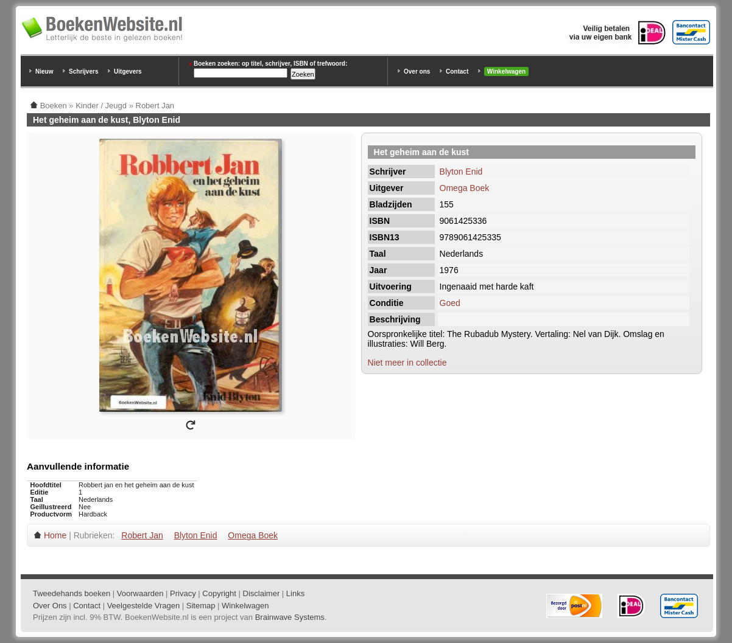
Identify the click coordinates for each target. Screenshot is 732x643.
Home (55, 535)
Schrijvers (83, 71)
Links (295, 593)
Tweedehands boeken (71, 593)
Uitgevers (128, 71)
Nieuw (44, 71)
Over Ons (50, 605)
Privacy (183, 593)
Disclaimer (261, 593)
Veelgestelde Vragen (143, 605)
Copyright (219, 593)
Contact (457, 71)
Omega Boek (465, 188)
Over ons (417, 71)
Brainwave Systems (290, 617)
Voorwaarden (140, 593)
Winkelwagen (506, 71)
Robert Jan (142, 535)
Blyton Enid (461, 171)
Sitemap (201, 605)
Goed (450, 303)
